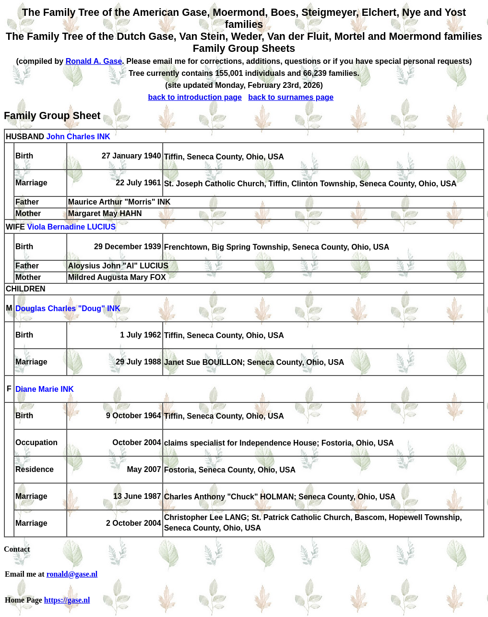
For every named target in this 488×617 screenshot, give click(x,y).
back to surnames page (290, 97)
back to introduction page (195, 97)
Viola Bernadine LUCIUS (71, 227)
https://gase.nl (67, 600)
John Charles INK (78, 137)
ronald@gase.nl (72, 574)
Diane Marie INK (44, 390)
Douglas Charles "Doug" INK (67, 309)
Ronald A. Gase (94, 61)
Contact (17, 549)
